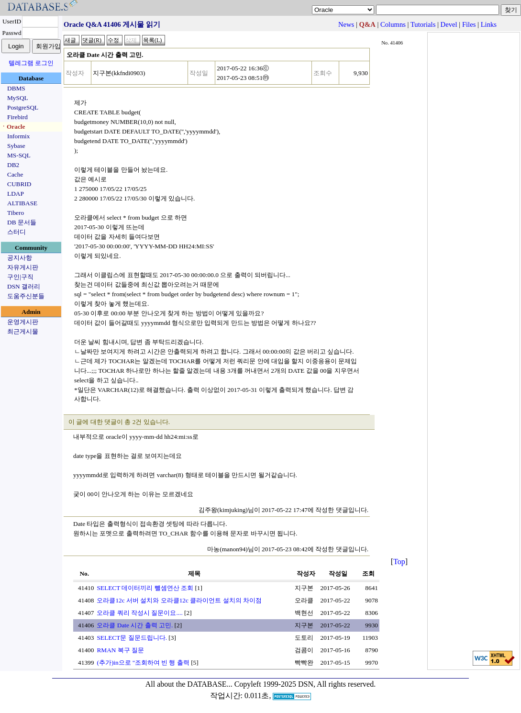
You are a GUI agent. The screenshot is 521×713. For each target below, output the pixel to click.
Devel (449, 24)
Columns (393, 24)
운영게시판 (22, 321)
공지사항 (19, 257)
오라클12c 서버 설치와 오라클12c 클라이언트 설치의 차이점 (179, 600)
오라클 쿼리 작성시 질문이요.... (139, 612)
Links (489, 24)
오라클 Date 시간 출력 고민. (135, 625)
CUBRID (19, 184)
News (346, 24)
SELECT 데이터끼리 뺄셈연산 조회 (145, 587)
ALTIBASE (22, 203)
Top (399, 561)
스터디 (16, 231)
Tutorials (422, 24)
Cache (15, 174)
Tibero (15, 212)
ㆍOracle (12, 126)
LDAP (15, 193)
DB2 (13, 164)
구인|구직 (20, 276)
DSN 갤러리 (23, 286)
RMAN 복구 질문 (120, 650)
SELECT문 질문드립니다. (132, 637)
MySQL (17, 97)
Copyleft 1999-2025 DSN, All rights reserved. (305, 684)
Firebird (17, 117)
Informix (18, 136)
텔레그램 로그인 (31, 63)
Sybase (16, 145)
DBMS (16, 88)
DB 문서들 (21, 222)
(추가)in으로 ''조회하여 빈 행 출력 (143, 662)
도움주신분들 (25, 296)
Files (469, 24)
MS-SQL (19, 155)
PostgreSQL (22, 107)
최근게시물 (22, 331)
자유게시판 (22, 267)
